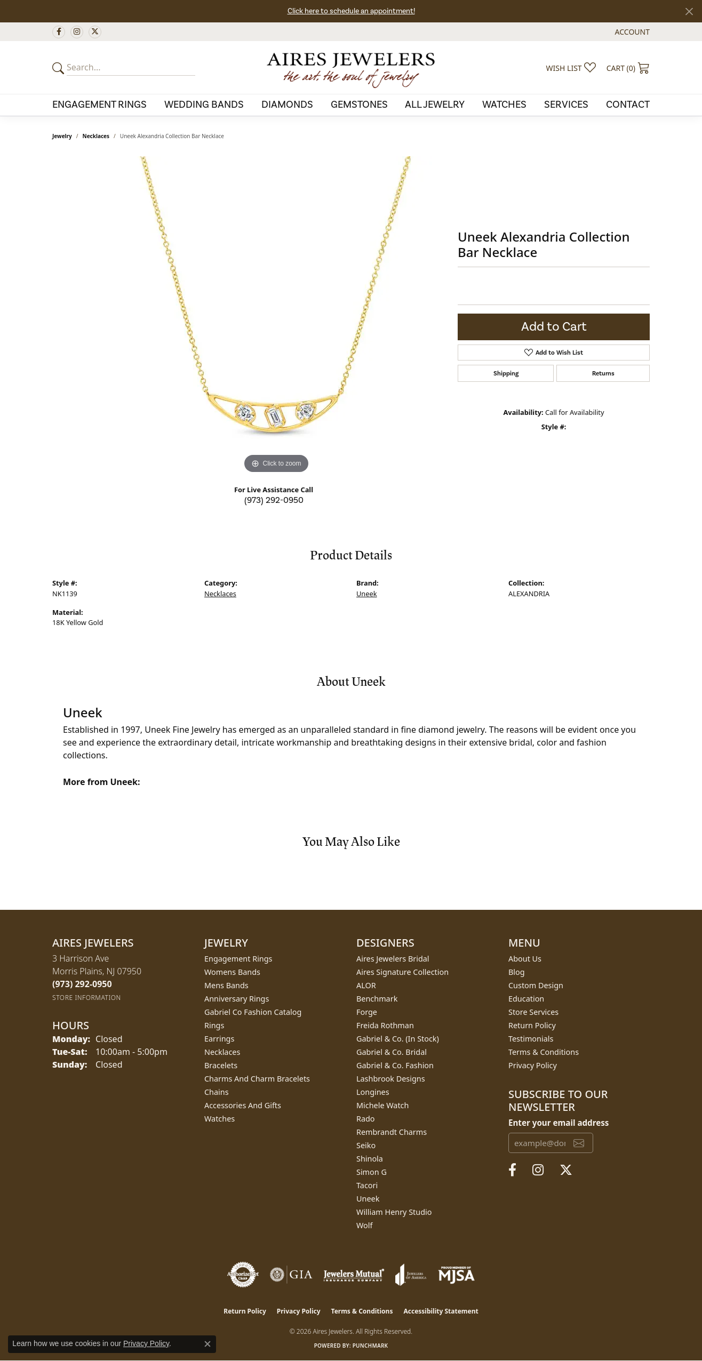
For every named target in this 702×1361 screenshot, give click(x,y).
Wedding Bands (204, 104)
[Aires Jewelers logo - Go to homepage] (350, 67)
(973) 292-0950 (274, 500)
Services (566, 104)
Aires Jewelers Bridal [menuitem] (392, 959)
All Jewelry (435, 104)
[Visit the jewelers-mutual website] (354, 1274)
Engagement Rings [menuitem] (238, 959)
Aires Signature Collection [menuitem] (402, 972)
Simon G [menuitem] (371, 1172)
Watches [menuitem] (219, 1119)
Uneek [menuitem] (367, 1199)
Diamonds (287, 104)
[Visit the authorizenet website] (243, 1274)
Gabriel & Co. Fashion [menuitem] (395, 1065)
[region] (276, 316)
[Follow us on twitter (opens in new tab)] (95, 32)
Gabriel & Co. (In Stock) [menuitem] (397, 1039)
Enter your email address (558, 1122)
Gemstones (359, 104)
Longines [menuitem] (372, 1092)
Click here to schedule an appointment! (351, 11)
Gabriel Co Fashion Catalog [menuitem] (252, 1012)
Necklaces (96, 136)
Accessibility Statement (440, 1311)
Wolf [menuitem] (364, 1225)
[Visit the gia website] (291, 1274)
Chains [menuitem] (216, 1092)
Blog (516, 972)
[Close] (689, 11)
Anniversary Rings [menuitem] (236, 999)
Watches (504, 104)
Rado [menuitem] (365, 1119)
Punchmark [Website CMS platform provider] (370, 1345)
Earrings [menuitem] (219, 1039)
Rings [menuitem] (214, 1025)
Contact (628, 104)
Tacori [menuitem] (367, 1185)
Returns (603, 373)
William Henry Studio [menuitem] (394, 1212)
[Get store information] (86, 997)
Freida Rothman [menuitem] (385, 1025)
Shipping (505, 373)
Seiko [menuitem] (366, 1145)
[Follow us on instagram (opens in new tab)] (76, 32)
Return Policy (532, 1025)
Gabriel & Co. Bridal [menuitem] (391, 1052)
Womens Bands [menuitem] (232, 972)
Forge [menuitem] (366, 1012)
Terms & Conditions (543, 1052)
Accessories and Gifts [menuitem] (242, 1105)
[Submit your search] (59, 68)
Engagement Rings (99, 104)
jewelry (62, 136)
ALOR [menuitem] (366, 985)
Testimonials (530, 1039)
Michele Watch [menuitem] (382, 1105)
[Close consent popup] (207, 1344)
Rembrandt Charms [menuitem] (391, 1132)
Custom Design (535, 985)
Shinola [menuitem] (369, 1159)
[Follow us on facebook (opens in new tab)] (58, 32)
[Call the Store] (82, 984)
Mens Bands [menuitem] (226, 985)
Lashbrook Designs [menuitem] (390, 1079)
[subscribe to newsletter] (579, 1142)
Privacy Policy (532, 1065)
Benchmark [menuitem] (376, 999)
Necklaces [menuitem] (222, 1052)
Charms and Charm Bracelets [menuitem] (257, 1079)
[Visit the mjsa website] (456, 1274)
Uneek (366, 593)
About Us (524, 959)
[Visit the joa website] (410, 1274)
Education (526, 999)
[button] (631, 31)
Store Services (533, 1012)
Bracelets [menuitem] (220, 1065)
